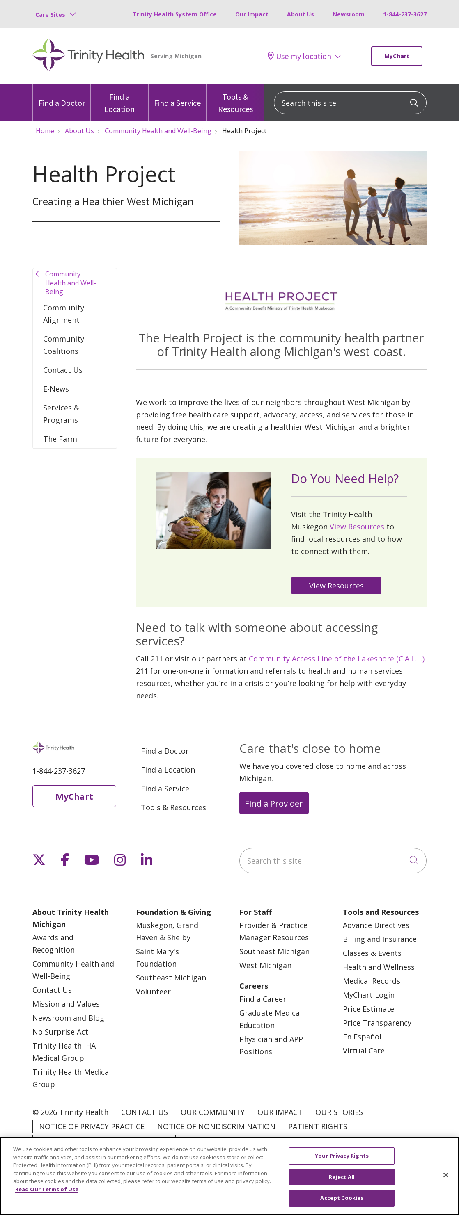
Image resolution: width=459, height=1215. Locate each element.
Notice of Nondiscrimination (216, 1126)
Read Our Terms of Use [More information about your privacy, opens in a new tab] (46, 1196)
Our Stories (339, 1112)
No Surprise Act (60, 1032)
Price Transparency (377, 1023)
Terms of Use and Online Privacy (104, 1141)
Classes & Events (372, 953)
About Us (300, 14)
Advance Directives (376, 925)
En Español (362, 1037)
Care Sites (50, 14)
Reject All (342, 1184)
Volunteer (153, 991)
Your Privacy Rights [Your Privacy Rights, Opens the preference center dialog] (342, 1162)
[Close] (446, 1182)
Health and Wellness (379, 967)
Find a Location (119, 99)
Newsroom (349, 14)
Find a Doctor (61, 96)
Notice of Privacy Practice (92, 1126)
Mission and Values (66, 1004)
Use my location (299, 56)
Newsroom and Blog (68, 1018)
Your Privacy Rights (221, 1141)
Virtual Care (364, 1050)
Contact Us (63, 370)
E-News (56, 389)
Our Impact (252, 14)
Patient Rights (317, 1126)
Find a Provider (274, 803)
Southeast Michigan (171, 977)
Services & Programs (61, 414)
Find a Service (177, 96)
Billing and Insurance (380, 939)
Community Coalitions (63, 345)
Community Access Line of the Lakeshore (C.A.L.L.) (337, 658)
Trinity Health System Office (175, 14)
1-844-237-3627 (405, 14)
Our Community (213, 1112)
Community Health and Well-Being (70, 282)
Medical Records (371, 981)
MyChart (396, 56)
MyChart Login (369, 995)
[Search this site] (350, 102)
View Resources (357, 526)
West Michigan (265, 965)
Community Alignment (63, 314)
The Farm (60, 439)
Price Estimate (368, 1009)
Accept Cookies (341, 1204)
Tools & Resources (235, 99)
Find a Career (262, 999)
